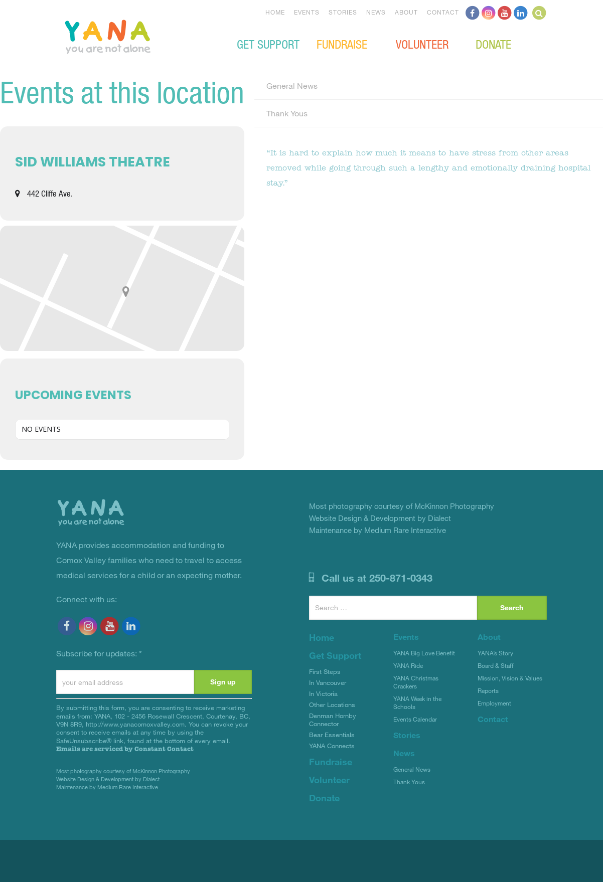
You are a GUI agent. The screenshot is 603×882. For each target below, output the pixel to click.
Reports (488, 690)
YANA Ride (408, 665)
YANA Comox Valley (141, 35)
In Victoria (323, 693)
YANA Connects (332, 746)
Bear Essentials (332, 735)
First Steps (325, 671)
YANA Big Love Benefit (424, 653)
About (406, 12)
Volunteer (422, 43)
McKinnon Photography (161, 771)
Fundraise (342, 43)
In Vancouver (327, 682)
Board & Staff (496, 665)
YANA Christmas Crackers (415, 682)
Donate (493, 43)
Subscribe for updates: (99, 653)
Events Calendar (415, 719)
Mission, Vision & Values (510, 678)
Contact (443, 12)
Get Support (268, 43)
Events (307, 12)
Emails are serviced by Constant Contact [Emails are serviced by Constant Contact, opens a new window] (125, 749)
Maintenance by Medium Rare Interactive (107, 787)
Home (275, 12)
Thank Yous (287, 113)
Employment (494, 703)
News (376, 12)
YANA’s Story (495, 653)
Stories (343, 12)
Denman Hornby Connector (332, 720)
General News (292, 85)
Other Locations (332, 704)
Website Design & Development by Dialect (108, 779)
